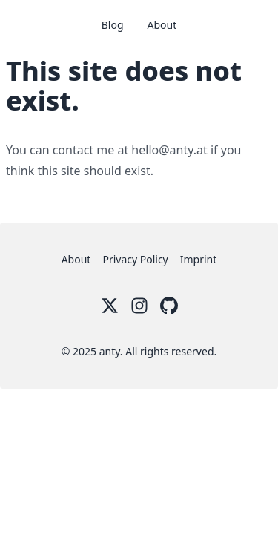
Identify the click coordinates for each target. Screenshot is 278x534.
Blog (113, 25)
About (162, 25)
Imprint (198, 259)
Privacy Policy (135, 259)
